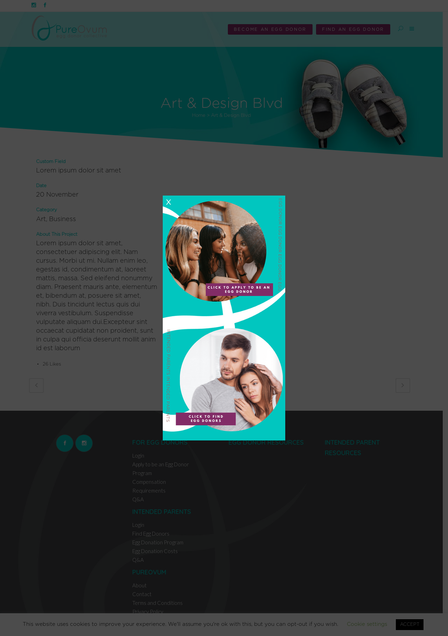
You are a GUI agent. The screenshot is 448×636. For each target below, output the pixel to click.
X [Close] (168, 202)
